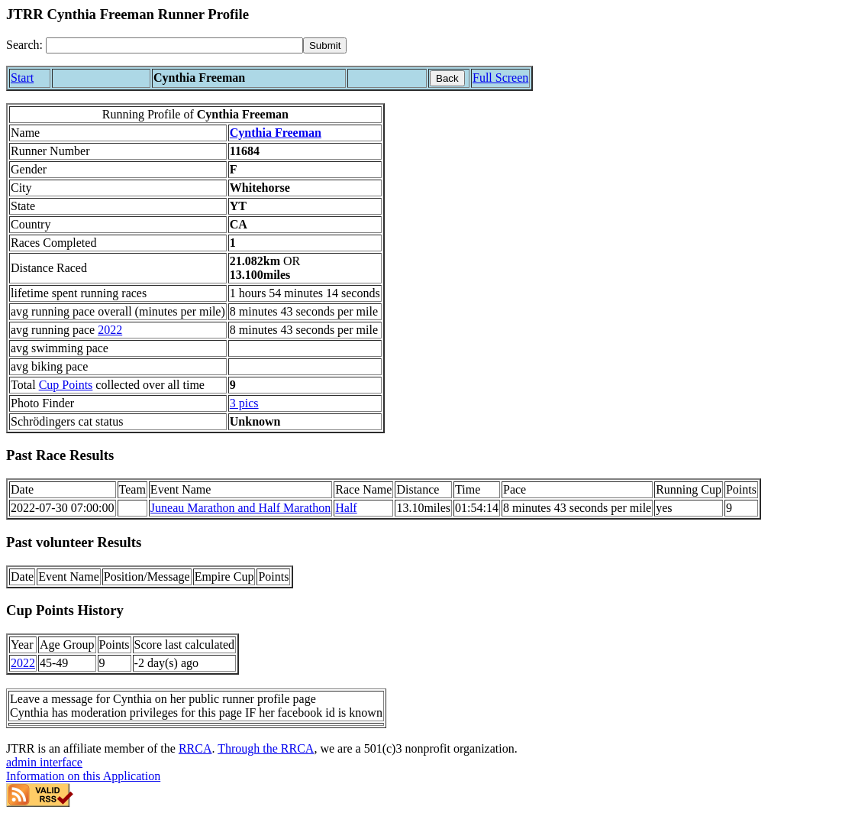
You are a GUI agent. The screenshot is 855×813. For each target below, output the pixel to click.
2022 (110, 329)
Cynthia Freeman (275, 132)
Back (447, 78)
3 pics (244, 403)
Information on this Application (83, 775)
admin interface (44, 762)
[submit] (325, 45)
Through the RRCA (266, 748)
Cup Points (66, 384)
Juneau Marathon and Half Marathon (240, 507)
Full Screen (500, 77)
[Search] (174, 45)
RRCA (195, 748)
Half (346, 507)
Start (22, 77)
